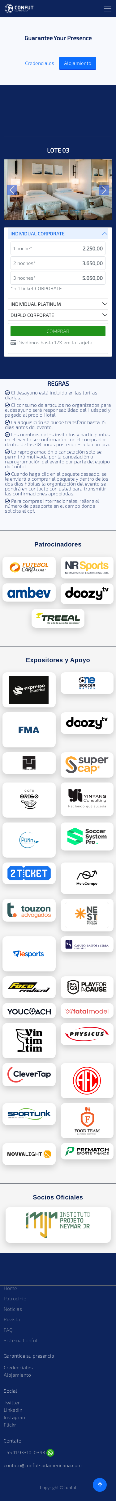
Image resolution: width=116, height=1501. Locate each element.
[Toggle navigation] (107, 8)
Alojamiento (17, 1375)
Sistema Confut (21, 1340)
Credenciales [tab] (39, 63)
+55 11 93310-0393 (29, 1452)
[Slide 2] (41, 211)
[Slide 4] (63, 211)
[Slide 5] (74, 211)
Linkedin (13, 1410)
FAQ (8, 1330)
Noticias (13, 1309)
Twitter (12, 1402)
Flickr (10, 1424)
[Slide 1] (30, 211)
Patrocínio (15, 1298)
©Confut (68, 1487)
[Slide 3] (52, 211)
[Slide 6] (86, 211)
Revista (12, 1319)
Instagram (15, 1417)
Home (10, 1288)
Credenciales (18, 1367)
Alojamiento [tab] (77, 63)
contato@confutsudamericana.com (43, 1465)
